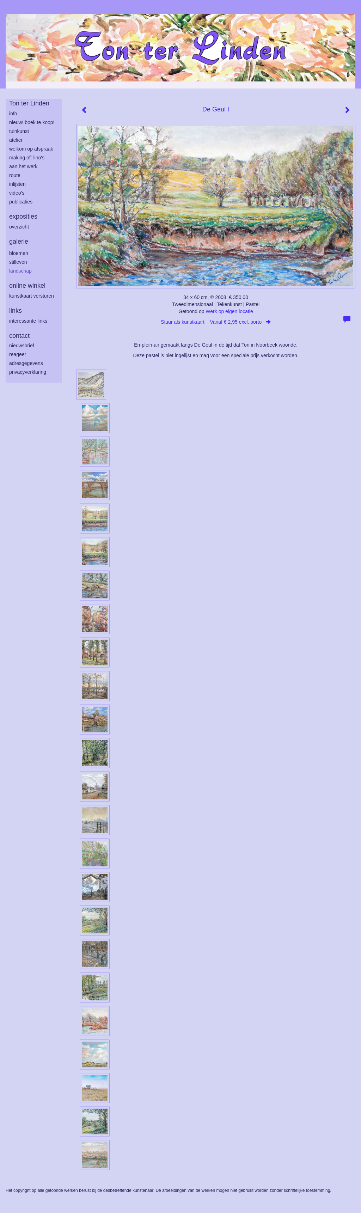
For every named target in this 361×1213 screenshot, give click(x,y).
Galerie (18, 241)
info (13, 113)
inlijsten (17, 184)
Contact (19, 335)
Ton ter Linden (29, 103)
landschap (20, 271)
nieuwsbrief (21, 345)
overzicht (19, 227)
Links (15, 310)
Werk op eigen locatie (229, 311)
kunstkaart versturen (31, 296)
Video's (16, 193)
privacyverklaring (27, 372)
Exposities (23, 216)
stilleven (18, 262)
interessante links (28, 321)
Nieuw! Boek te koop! (31, 122)
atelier (16, 140)
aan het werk (23, 166)
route (14, 175)
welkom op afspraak (31, 149)
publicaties (20, 202)
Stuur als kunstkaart (216, 322)
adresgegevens (26, 363)
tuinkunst (19, 131)
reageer (17, 354)
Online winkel (27, 285)
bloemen (18, 253)
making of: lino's (26, 157)
